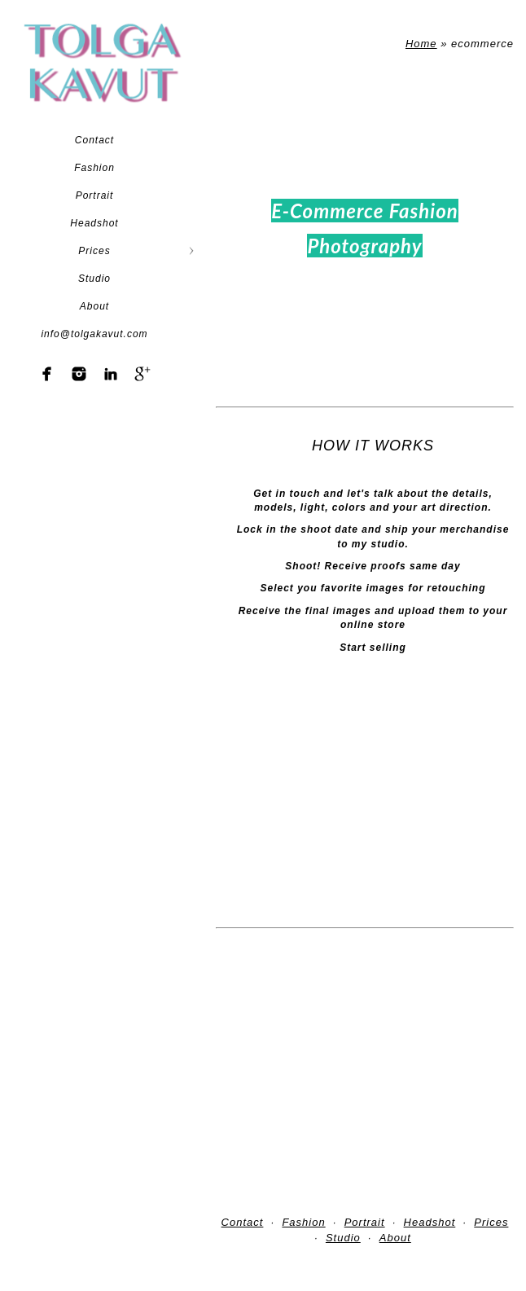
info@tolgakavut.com (94, 334)
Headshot (94, 223)
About (94, 306)
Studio (94, 278)
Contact (94, 140)
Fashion (94, 167)
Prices (94, 251)
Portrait (95, 195)
